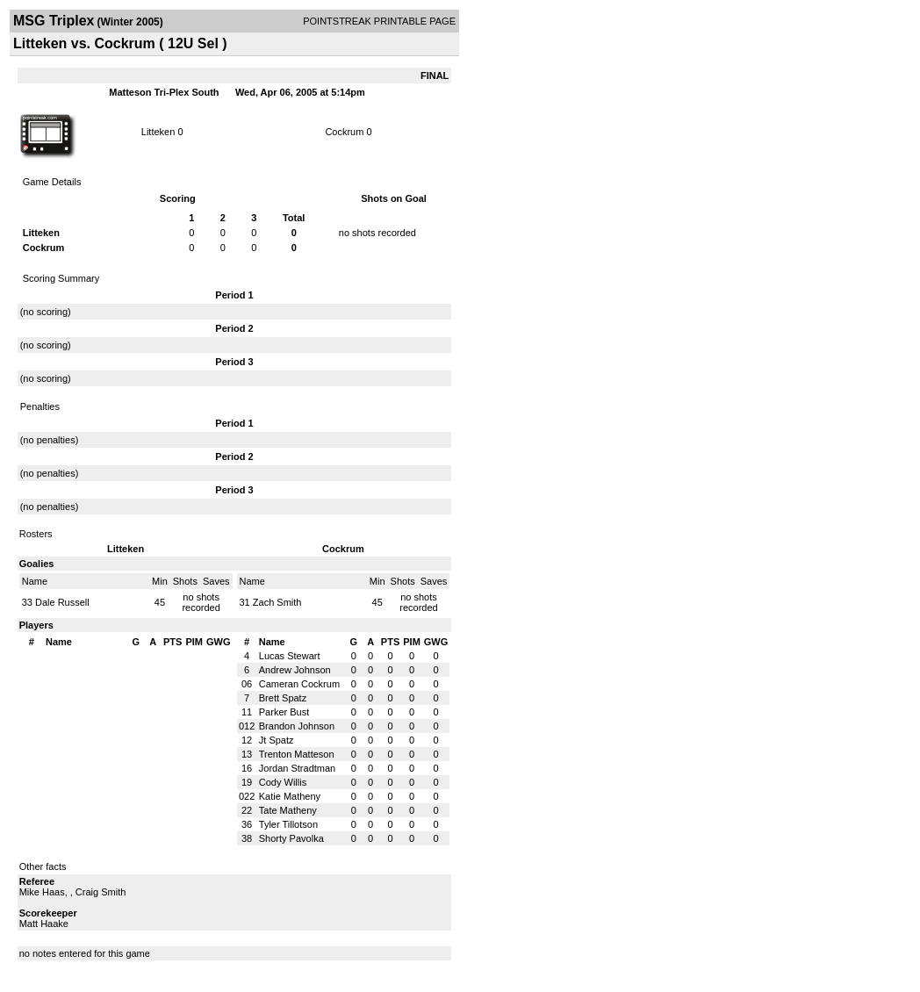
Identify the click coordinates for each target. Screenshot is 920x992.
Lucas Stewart (289, 656)
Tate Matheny (288, 810)
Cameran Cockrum (299, 684)
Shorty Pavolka (291, 838)
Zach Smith (277, 602)
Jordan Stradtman (297, 768)
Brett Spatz (282, 698)
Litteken (158, 131)
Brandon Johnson (296, 726)
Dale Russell (62, 602)
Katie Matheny (289, 796)
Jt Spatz (276, 740)
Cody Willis (282, 782)
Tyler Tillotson (288, 824)
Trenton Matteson (296, 754)
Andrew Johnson (295, 670)
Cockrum (344, 131)
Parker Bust (284, 712)
